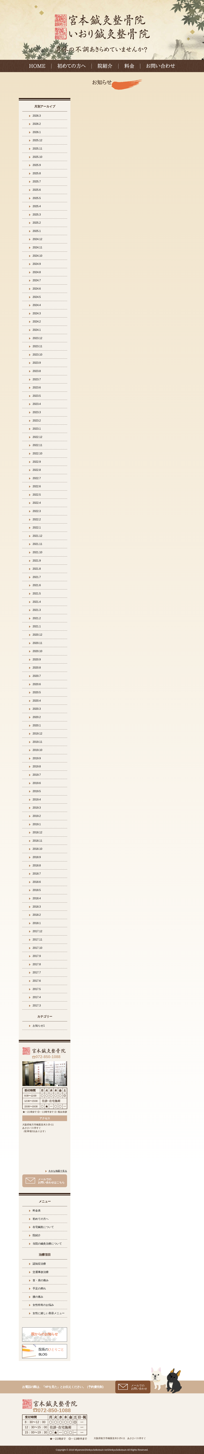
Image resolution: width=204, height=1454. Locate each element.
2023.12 (37, 338)
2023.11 (37, 346)
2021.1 (37, 626)
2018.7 (37, 873)
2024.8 (37, 272)
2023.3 (37, 412)
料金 (129, 66)
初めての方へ (71, 66)
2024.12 (37, 239)
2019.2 (37, 816)
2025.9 (37, 165)
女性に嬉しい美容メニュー (49, 1313)
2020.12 (37, 634)
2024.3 (37, 313)
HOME (37, 66)
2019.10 (37, 750)
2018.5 (37, 890)
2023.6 (37, 387)
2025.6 (37, 189)
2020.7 (37, 676)
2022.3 (37, 511)
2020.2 (37, 717)
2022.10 (37, 453)
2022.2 (37, 519)
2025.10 (37, 157)
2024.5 (37, 297)
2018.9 (37, 857)
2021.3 (37, 610)
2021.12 (37, 535)
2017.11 (37, 939)
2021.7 (37, 577)
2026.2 (37, 123)
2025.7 (37, 181)
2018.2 (37, 914)
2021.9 (37, 560)
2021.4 (37, 601)
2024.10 (37, 255)
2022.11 (37, 445)
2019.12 (37, 733)
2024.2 (37, 321)
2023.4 (37, 404)
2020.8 (37, 667)
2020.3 (37, 708)
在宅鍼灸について (43, 1227)
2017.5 (37, 989)
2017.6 (37, 980)
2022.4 (37, 502)
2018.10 (37, 848)
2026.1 (37, 132)
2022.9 (37, 461)
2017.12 (37, 931)
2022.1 (37, 527)
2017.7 (37, 972)
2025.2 (37, 222)
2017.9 (37, 956)
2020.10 (37, 651)
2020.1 (37, 725)
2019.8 (37, 766)
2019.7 (37, 774)
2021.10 (37, 552)
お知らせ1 (39, 1025)
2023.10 (37, 354)
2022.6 (37, 486)
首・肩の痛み (41, 1280)
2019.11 (37, 741)
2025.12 (37, 140)
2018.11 (37, 840)
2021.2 (37, 618)
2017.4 (37, 997)
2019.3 (37, 807)
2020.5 (37, 692)
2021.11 (37, 544)
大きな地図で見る (57, 1171)
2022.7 (37, 478)
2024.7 (37, 280)
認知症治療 (39, 1263)
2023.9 (37, 362)
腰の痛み (38, 1296)
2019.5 (37, 791)
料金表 (37, 1210)
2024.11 (37, 247)
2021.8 (37, 568)
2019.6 (37, 783)
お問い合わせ (160, 66)
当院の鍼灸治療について (47, 1243)
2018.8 (37, 865)
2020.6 (37, 684)
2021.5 (37, 593)
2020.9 (37, 659)
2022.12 (37, 437)
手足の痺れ (39, 1288)
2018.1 (37, 923)
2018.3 (37, 906)
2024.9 (37, 263)
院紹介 (105, 66)
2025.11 (37, 148)
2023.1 (37, 428)
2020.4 (37, 700)
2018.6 (37, 882)
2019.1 (37, 824)
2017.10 (37, 947)
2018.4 (37, 898)
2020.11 (37, 643)
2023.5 (37, 395)
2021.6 (37, 585)
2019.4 (37, 799)
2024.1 (37, 329)
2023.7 (37, 379)
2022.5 (37, 494)
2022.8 (37, 469)
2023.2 (37, 420)
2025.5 (37, 198)
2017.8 (37, 964)
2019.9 (37, 758)
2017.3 (37, 1005)
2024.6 (37, 288)
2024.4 (37, 305)
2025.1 (37, 231)
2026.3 (37, 115)
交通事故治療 (41, 1272)
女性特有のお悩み (43, 1304)
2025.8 (37, 173)
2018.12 (37, 832)
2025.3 (37, 214)
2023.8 (37, 371)
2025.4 (37, 206)
